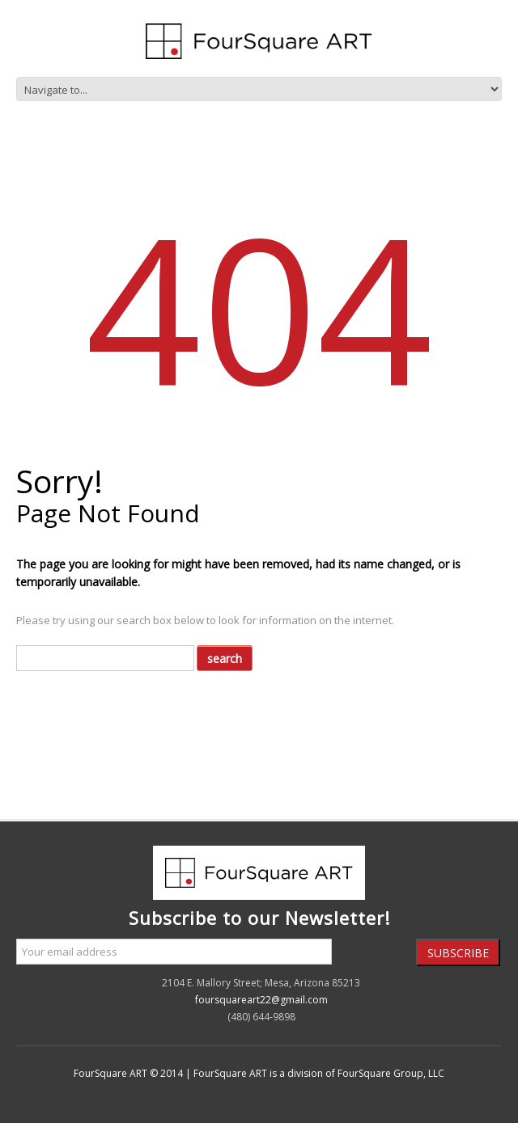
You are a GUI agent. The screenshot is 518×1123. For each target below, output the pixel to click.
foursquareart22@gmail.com (261, 1000)
